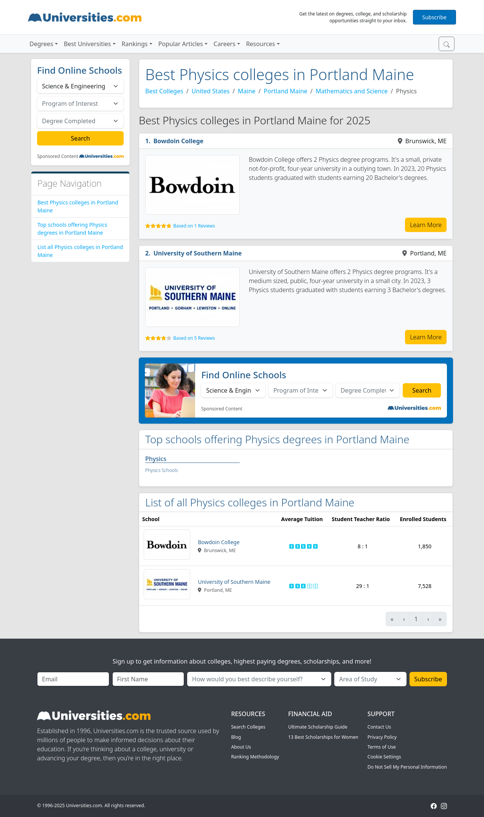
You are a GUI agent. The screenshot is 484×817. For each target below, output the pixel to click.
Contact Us (379, 727)
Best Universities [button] (87, 44)
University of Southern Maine (198, 253)
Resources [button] (260, 44)
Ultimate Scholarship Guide (317, 727)
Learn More (426, 225)
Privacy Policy (382, 737)
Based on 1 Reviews (194, 226)
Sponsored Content (57, 156)
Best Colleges (164, 91)
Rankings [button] (135, 44)
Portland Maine (285, 91)
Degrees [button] (41, 44)
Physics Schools (161, 470)
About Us (241, 747)
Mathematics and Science (352, 91)
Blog (236, 737)
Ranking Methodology (255, 757)
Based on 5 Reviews (194, 338)
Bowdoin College (179, 141)
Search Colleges (248, 727)
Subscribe (434, 17)
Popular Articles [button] (180, 44)
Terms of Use (382, 747)
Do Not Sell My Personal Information (407, 767)
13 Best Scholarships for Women (323, 737)
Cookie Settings (384, 757)
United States (211, 91)
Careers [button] (225, 44)
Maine (247, 91)
